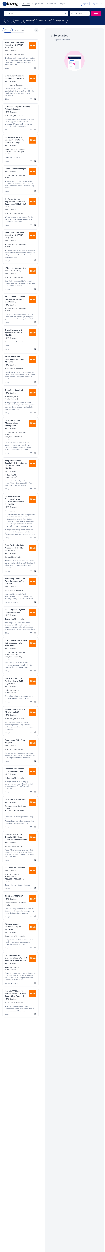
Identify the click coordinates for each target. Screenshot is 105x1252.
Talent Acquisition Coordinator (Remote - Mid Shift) (14, 359)
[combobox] (36, 13)
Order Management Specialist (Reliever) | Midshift (14, 332)
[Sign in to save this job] (35, 68)
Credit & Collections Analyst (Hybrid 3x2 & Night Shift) (14, 681)
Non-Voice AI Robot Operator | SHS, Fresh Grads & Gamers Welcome (16, 837)
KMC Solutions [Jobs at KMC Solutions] (11, 51)
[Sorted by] (36, 30)
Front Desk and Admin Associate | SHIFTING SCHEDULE (14, 45)
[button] (36, 30)
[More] (31, 68)
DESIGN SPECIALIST (14, 896)
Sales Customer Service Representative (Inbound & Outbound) (15, 299)
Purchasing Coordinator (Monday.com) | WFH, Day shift (15, 581)
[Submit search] (96, 13)
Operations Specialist (14, 390)
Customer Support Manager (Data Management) (13, 423)
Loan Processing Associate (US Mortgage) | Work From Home (16, 643)
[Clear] (65, 13)
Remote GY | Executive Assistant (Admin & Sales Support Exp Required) (15, 993)
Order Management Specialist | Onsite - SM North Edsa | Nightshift (14, 140)
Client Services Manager (15, 168)
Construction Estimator (15, 868)
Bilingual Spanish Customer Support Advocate (13, 926)
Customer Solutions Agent (16, 799)
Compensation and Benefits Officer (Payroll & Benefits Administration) (16, 958)
